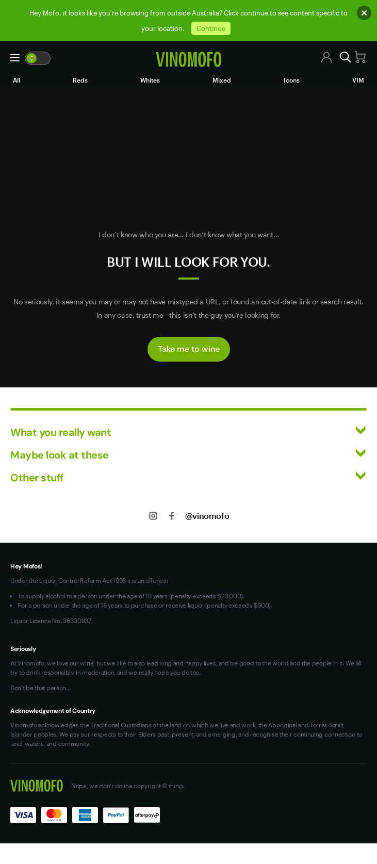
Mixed (221, 80)
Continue (210, 28)
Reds (80, 80)
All (16, 80)
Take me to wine (189, 349)
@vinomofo (207, 515)
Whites (150, 80)
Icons (292, 80)
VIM (358, 80)
